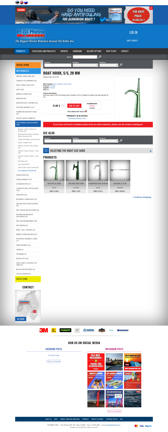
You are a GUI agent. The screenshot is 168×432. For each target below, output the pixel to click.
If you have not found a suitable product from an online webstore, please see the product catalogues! (98, 124)
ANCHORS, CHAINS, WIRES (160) (25, 76)
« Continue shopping (142, 197)
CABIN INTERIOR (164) (22, 175)
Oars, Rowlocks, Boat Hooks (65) (27, 171)
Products (20, 51)
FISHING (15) (19, 250)
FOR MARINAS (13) (21, 254)
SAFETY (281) (20, 89)
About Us (48, 419)
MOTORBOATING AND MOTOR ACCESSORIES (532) (24, 215)
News (55, 419)
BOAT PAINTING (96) (22, 225)
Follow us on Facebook (54, 361)
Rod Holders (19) (22, 161)
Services (64, 51)
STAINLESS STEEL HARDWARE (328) (26, 81)
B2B (121, 419)
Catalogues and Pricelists (44, 51)
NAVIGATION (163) (21, 98)
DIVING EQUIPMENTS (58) (23, 245)
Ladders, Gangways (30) (25, 142)
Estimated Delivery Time (77, 118)
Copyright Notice (111, 419)
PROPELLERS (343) (21, 195)
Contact (125, 51)
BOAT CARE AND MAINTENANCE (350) (26, 221)
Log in (133, 32)
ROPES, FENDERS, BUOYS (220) (25, 85)
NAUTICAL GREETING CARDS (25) (25, 269)
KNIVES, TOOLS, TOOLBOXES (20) (25, 230)
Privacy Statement (97, 419)
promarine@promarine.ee (112, 425)
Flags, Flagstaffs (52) (24, 164)
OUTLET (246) (21, 278)
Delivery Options (94, 51)
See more (20, 318)
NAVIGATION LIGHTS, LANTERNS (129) (27, 103)
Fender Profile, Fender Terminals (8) (28, 167)
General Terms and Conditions (70, 419)
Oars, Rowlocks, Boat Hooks (63, 84)
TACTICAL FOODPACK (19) (23, 274)
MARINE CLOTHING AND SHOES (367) (26, 234)
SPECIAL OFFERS (22, 64)
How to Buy (111, 51)
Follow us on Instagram (114, 411)
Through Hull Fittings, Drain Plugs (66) (29, 139)
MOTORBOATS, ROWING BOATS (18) (26, 199)
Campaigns (77, 51)
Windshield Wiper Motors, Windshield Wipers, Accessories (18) (28, 135)
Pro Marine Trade (53, 355)
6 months (92, 108)
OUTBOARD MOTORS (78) (23, 184)
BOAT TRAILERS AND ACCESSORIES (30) (27, 210)
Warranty (85, 419)
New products (22, 70)
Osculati (52, 86)
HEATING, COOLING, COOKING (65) (25, 118)
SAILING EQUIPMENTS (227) (24, 179)
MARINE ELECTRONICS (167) (24, 94)
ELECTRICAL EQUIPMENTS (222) (25, 107)
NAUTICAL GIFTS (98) (22, 258)
